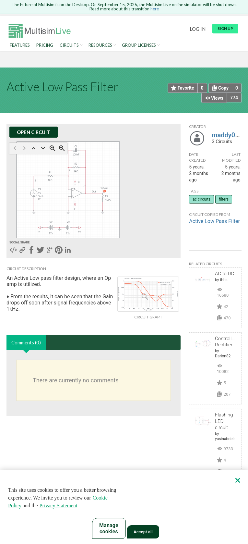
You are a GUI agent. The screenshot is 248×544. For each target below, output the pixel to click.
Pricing (44, 45)
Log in (198, 29)
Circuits (69, 45)
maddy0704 (229, 135)
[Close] (237, 480)
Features (20, 45)
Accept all (143, 531)
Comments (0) (26, 342)
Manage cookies (108, 528)
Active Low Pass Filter (214, 221)
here (154, 8)
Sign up (225, 28)
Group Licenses (139, 45)
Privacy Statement (58, 505)
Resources (100, 45)
